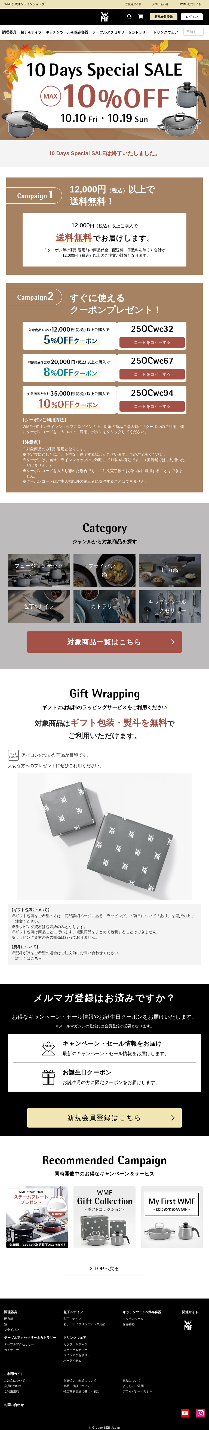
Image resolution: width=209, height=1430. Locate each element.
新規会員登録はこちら (104, 1117)
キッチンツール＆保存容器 (67, 32)
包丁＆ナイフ (31, 32)
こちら (36, 958)
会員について (13, 1386)
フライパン (11, 1329)
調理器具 (9, 32)
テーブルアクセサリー (19, 1344)
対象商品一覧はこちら (104, 642)
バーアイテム (72, 1360)
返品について (132, 1380)
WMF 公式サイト (190, 4)
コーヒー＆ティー (75, 1349)
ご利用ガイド (133, 4)
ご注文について (14, 1380)
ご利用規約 (11, 1391)
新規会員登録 (164, 16)
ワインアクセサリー (76, 1355)
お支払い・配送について (79, 1380)
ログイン (192, 16)
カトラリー (11, 1349)
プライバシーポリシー (138, 1391)
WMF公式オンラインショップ (24, 4)
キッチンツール (133, 1318)
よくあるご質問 (133, 1386)
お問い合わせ (160, 4)
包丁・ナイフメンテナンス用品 (84, 1324)
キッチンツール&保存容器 (142, 1312)
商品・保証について (76, 1386)
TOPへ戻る (106, 1268)
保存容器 (129, 1324)
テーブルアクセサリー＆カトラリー (121, 32)
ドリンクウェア (165, 32)
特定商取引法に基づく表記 (81, 1391)
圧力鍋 (8, 1318)
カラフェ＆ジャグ (75, 1344)
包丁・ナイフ (72, 1318)
